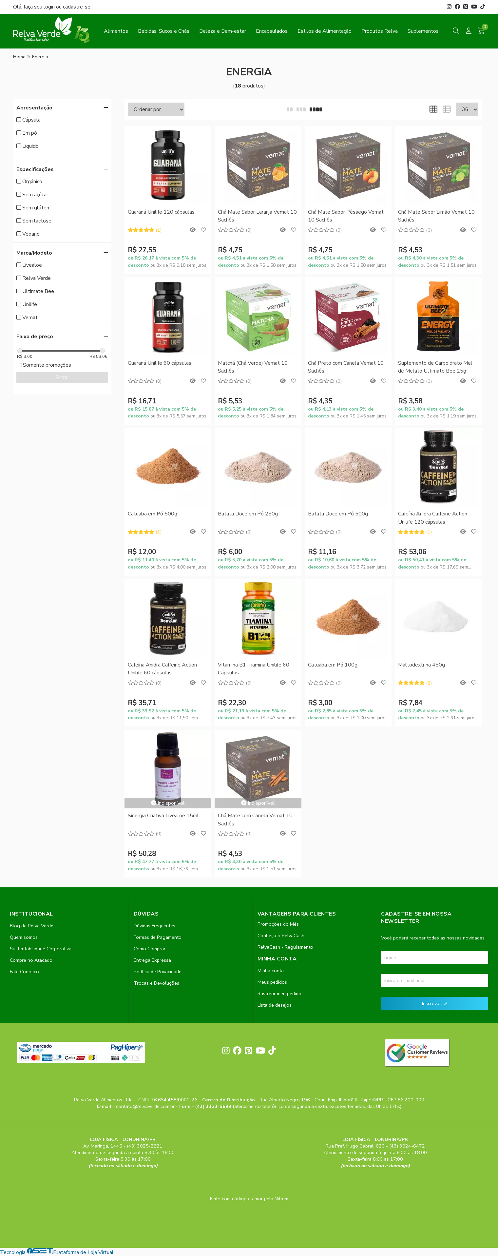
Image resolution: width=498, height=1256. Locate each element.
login (50, 6)
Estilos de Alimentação (324, 31)
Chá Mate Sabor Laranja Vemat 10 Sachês (257, 215)
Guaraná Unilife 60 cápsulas (159, 363)
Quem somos (24, 937)
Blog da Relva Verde (31, 925)
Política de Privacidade (158, 971)
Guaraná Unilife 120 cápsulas (161, 212)
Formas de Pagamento (158, 937)
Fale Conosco (24, 971)
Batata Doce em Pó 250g (248, 513)
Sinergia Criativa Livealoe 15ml (163, 815)
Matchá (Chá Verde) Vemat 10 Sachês (253, 367)
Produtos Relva (379, 31)
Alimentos (116, 31)
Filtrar (62, 377)
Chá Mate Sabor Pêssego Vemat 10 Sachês (346, 215)
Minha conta (271, 970)
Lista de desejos (275, 1005)
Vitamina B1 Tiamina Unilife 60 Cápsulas (253, 668)
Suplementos (423, 31)
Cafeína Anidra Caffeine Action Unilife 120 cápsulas (432, 517)
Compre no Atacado (31, 960)
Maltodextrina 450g (421, 664)
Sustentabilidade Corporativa (40, 948)
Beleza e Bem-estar (222, 31)
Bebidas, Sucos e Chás (163, 31)
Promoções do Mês (278, 924)
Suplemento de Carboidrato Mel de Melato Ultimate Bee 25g (435, 367)
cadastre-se (76, 6)
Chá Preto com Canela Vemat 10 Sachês (346, 367)
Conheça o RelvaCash (281, 935)
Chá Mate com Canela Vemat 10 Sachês (255, 819)
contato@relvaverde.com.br (146, 1106)
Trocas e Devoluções (156, 983)
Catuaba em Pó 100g (332, 664)
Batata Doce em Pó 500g (338, 513)
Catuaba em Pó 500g (152, 513)
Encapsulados (272, 31)
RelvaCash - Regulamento (285, 947)
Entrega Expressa (152, 960)
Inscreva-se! (434, 1003)
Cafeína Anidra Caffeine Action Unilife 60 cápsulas (162, 668)
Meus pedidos (272, 982)
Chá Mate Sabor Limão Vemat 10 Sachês (436, 215)
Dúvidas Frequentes (154, 925)
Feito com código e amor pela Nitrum (249, 1198)
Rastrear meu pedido (279, 993)
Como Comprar (149, 948)
